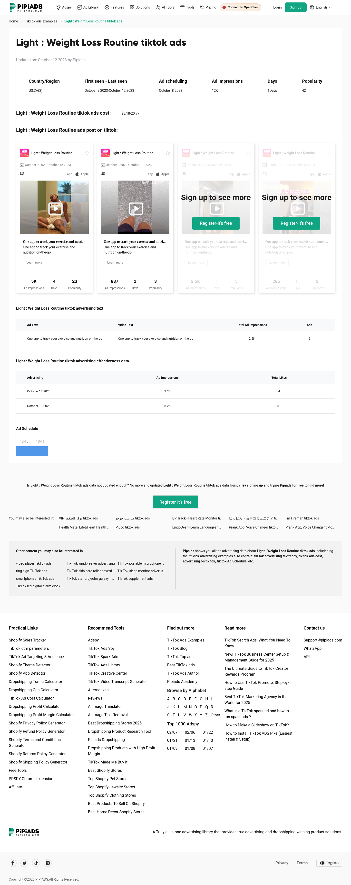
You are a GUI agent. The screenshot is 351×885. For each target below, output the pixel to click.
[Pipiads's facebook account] (13, 863)
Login (277, 7)
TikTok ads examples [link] (41, 21)
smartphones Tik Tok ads (35, 578)
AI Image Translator (105, 706)
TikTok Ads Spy (101, 648)
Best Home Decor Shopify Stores (116, 812)
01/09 (172, 748)
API (307, 656)
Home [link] (14, 21)
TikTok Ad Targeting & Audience (36, 656)
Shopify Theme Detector (29, 665)
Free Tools (18, 770)
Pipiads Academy (182, 681)
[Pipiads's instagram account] (48, 863)
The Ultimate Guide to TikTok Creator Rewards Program (256, 671)
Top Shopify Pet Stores (107, 778)
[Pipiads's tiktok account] (36, 863)
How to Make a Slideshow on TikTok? (256, 725)
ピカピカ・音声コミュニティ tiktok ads (257, 518)
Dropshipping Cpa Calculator (33, 690)
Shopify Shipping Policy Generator (38, 762)
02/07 (172, 732)
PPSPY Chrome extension (31, 778)
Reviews (95, 698)
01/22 (208, 732)
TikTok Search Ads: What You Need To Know (257, 643)
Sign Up (296, 7)
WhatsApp (313, 648)
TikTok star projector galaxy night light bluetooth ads (92, 578)
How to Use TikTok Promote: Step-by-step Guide (256, 685)
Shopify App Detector (27, 673)
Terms (302, 863)
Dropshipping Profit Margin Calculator (41, 714)
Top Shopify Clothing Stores (112, 795)
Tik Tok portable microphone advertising (142, 563)
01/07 (208, 748)
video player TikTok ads (33, 563)
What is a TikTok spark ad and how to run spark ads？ (256, 714)
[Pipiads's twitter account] (24, 863)
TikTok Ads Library (104, 665)
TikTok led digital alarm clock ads (41, 586)
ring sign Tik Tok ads (31, 571)
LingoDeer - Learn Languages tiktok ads (200, 527)
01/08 (190, 748)
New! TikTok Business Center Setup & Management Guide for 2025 (256, 657)
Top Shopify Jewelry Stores (111, 787)
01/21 (172, 740)
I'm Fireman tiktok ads (302, 518)
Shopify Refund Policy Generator (37, 731)
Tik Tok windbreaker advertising (91, 563)
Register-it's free (216, 223)
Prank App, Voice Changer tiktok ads (256, 527)
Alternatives (98, 690)
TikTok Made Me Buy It (107, 762)
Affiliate (15, 787)
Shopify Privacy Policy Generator (37, 723)
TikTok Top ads (180, 656)
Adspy (93, 640)
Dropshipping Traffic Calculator (35, 681)
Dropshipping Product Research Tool (119, 731)
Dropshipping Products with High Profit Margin (121, 751)
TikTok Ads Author (183, 673)
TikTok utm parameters (29, 648)
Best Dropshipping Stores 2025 (115, 723)
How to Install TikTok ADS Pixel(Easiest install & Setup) (258, 736)
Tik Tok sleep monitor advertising (142, 571)
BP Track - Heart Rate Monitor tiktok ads (200, 518)
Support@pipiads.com (323, 640)
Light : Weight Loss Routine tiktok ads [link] (93, 21)
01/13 (190, 740)
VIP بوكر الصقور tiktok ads (78, 518)
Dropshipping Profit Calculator (35, 706)
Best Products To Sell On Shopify (116, 803)
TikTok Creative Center (107, 673)
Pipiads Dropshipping (106, 739)
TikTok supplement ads (135, 578)
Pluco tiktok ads (128, 527)
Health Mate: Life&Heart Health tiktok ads (87, 527)
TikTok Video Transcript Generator (117, 681)
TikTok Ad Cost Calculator (31, 698)
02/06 (190, 732)
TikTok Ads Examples (186, 640)
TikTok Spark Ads (103, 656)
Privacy (281, 863)
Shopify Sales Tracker (27, 640)
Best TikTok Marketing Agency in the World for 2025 (255, 699)
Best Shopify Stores (105, 770)
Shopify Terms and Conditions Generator (35, 742)
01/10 (208, 740)
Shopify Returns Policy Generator (37, 754)
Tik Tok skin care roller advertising (92, 571)
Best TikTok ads (181, 665)
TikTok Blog (177, 648)
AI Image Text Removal (108, 714)
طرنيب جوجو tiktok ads (133, 518)
